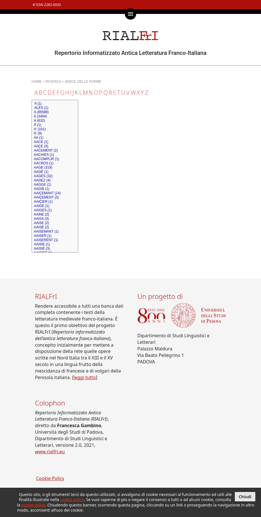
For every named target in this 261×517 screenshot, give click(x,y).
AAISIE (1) (54, 244)
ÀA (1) (54, 138)
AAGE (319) (54, 168)
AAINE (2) (54, 214)
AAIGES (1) (54, 210)
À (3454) (54, 116)
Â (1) (54, 125)
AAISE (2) (54, 223)
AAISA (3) (54, 219)
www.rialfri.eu (50, 451)
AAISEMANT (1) (54, 231)
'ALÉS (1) (54, 108)
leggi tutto (85, 377)
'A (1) (54, 104)
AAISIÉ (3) (54, 249)
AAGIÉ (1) (54, 189)
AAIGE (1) (54, 206)
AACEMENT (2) (54, 150)
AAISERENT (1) (54, 240)
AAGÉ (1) (54, 172)
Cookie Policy (50, 478)
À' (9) (54, 133)
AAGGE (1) (54, 185)
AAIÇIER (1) (54, 202)
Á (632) (54, 121)
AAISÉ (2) (54, 227)
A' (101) (54, 129)
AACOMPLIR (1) (54, 159)
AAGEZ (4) (54, 180)
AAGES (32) (54, 176)
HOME (37, 82)
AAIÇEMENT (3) (54, 197)
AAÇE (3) (54, 146)
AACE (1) (54, 142)
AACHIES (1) (54, 155)
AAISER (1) (54, 236)
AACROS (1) (54, 163)
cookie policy (72, 499)
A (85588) (54, 112)
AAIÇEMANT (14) (54, 193)
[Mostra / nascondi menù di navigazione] (130, 14)
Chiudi (245, 496)
